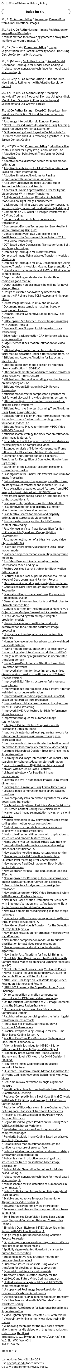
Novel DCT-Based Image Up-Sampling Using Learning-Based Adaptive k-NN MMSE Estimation (36, 126)
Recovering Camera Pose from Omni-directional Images (33, 21)
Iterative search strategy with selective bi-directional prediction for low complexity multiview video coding (35, 745)
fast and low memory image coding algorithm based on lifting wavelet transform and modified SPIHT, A (35, 483)
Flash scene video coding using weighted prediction (36, 583)
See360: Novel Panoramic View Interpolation (31, 1206)
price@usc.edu (16, 1363)
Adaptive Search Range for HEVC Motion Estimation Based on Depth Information (35, 170)
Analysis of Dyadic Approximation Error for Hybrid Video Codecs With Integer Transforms (33, 191)
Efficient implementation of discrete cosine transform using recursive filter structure (36, 373)
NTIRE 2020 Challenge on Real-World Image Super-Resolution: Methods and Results (34, 981)
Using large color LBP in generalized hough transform (37, 1297)
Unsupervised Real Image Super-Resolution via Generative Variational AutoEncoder (31, 1291)
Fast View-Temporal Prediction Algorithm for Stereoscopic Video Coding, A (30, 563)
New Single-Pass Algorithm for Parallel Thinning (33, 954)
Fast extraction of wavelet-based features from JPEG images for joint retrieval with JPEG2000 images (35, 490)
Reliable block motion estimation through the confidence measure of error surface (31, 1145)
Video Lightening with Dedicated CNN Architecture (35, 1315)
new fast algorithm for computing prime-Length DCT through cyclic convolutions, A (35, 920)
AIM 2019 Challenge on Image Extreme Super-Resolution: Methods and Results (31, 184)
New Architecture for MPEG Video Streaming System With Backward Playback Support (35, 894)
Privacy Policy (38, 3)
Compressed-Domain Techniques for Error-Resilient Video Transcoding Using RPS (34, 228)
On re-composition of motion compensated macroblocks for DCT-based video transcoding (30, 996)
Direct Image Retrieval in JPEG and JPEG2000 (31, 303)
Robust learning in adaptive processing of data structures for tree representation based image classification (31, 1162)
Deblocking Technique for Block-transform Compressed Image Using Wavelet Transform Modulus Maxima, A (35, 255)
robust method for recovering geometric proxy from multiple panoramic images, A (35, 38)
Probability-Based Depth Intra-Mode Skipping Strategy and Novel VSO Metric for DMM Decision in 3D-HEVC (34, 1056)
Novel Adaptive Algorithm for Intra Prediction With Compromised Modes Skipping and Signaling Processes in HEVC (36, 961)
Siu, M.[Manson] (12, 61)
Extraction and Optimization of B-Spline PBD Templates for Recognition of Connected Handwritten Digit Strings (35, 459)
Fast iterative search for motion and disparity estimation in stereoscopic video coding (31, 515)
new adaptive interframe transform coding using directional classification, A (33, 847)
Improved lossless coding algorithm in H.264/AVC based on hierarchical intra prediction (33, 697)
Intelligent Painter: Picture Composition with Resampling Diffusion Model (30, 727)
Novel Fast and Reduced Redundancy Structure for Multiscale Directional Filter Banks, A (34, 974)
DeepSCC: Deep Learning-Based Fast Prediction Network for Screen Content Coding (34, 114)
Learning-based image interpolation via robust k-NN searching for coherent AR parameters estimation (35, 759)
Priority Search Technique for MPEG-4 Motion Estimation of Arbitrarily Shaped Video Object (31, 1047)
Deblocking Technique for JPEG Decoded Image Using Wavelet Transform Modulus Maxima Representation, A (36, 264)
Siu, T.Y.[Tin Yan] (11, 93)
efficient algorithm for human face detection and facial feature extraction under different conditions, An (35, 352)
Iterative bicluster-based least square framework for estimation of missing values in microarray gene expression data (35, 736)
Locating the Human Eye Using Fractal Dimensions (35, 787)
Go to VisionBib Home (15, 3)
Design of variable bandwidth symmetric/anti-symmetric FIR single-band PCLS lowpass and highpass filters (35, 295)
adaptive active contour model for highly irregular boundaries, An (35, 148)
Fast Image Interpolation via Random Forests (31, 121)
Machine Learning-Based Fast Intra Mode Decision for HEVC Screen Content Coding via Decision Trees (36, 807)
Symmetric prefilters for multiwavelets (27, 1271)
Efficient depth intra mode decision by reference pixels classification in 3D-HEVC (33, 366)
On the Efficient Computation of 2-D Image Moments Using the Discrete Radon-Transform (36, 1003)
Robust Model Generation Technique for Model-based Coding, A (33, 63)
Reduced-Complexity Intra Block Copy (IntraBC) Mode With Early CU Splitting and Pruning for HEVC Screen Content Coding (36, 1100)
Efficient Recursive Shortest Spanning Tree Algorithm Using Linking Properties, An (35, 410)
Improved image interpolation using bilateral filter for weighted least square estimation (36, 690)
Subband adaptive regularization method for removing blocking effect (30, 1258)
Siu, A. (5, 19)
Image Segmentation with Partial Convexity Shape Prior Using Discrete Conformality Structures (35, 50)
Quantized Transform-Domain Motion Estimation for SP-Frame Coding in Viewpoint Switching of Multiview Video (35, 1074)
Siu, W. (6, 110)
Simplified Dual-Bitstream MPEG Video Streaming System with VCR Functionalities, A (33, 1229)
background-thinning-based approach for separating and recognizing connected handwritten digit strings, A (35, 206)
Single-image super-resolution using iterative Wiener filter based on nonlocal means (35, 1244)
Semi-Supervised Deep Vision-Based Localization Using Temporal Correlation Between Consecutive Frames (33, 1220)
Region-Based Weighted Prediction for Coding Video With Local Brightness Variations (35, 1123)
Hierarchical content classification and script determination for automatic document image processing (30, 626)
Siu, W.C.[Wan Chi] (13, 146)
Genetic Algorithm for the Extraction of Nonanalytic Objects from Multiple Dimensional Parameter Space (35, 610)
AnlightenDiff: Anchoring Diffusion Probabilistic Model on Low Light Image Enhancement (32, 199)
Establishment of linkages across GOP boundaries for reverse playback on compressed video (35, 443)
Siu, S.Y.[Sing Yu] (11, 79)
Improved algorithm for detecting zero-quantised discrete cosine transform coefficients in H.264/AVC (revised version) (33, 674)
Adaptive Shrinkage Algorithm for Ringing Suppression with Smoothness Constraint (28, 177)
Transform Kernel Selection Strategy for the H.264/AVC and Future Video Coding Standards (31, 1276)
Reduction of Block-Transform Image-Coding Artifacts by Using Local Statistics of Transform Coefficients (36, 1109)
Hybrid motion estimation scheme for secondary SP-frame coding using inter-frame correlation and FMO (35, 650)
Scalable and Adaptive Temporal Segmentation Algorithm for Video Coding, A (31, 1200)
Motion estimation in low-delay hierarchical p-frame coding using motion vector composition (35, 821)
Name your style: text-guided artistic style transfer (35, 841)
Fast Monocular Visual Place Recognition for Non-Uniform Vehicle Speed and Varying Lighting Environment (33, 532)
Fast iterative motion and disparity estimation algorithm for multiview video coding (31, 508)
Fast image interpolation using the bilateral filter (34, 503)
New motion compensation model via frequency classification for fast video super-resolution (33, 941)
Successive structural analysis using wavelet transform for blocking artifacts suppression (30, 1265)
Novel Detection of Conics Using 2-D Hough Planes (35, 969)
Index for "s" (9, 1351)
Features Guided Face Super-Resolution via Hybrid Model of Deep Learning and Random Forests (34, 577)
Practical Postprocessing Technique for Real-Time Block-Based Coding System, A (33, 1032)
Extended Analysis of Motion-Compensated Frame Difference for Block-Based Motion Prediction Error (34, 450)
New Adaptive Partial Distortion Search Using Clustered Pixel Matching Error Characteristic (31, 858)
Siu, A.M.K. (8, 29)
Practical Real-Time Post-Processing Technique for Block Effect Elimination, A (33, 1040)
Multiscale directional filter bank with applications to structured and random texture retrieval (35, 836)
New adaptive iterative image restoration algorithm (35, 852)
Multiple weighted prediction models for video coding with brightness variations (32, 829)
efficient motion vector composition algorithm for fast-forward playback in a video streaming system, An (35, 395)
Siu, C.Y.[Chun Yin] (12, 47)
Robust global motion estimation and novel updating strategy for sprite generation (35, 1153)
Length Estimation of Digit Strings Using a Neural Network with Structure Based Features (33, 767)
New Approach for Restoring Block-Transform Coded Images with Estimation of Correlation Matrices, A (35, 880)
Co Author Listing (21, 19)
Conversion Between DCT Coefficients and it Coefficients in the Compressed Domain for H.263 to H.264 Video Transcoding (34, 237)
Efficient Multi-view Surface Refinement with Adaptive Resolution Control (33, 82)
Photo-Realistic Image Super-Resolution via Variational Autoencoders (29, 1025)
